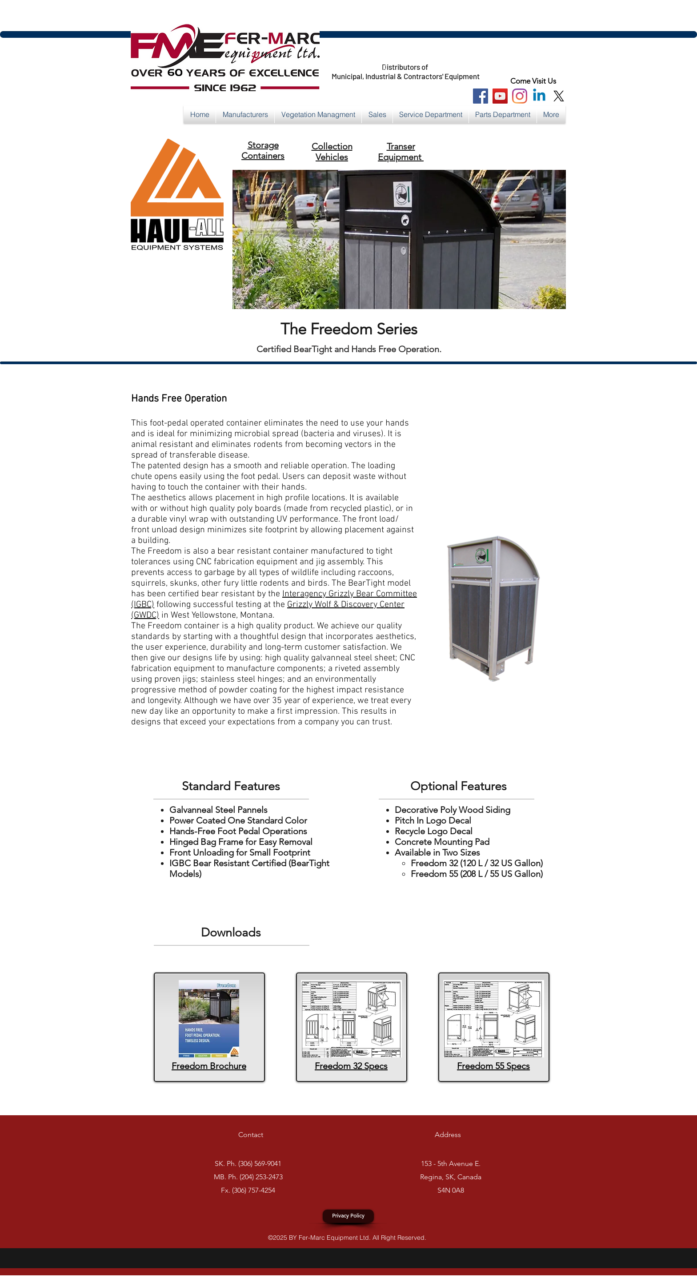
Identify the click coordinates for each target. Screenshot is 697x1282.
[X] (558, 96)
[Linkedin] (539, 96)
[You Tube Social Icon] (500, 96)
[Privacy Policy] (348, 1216)
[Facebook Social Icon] (480, 96)
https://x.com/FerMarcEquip (333, 67)
